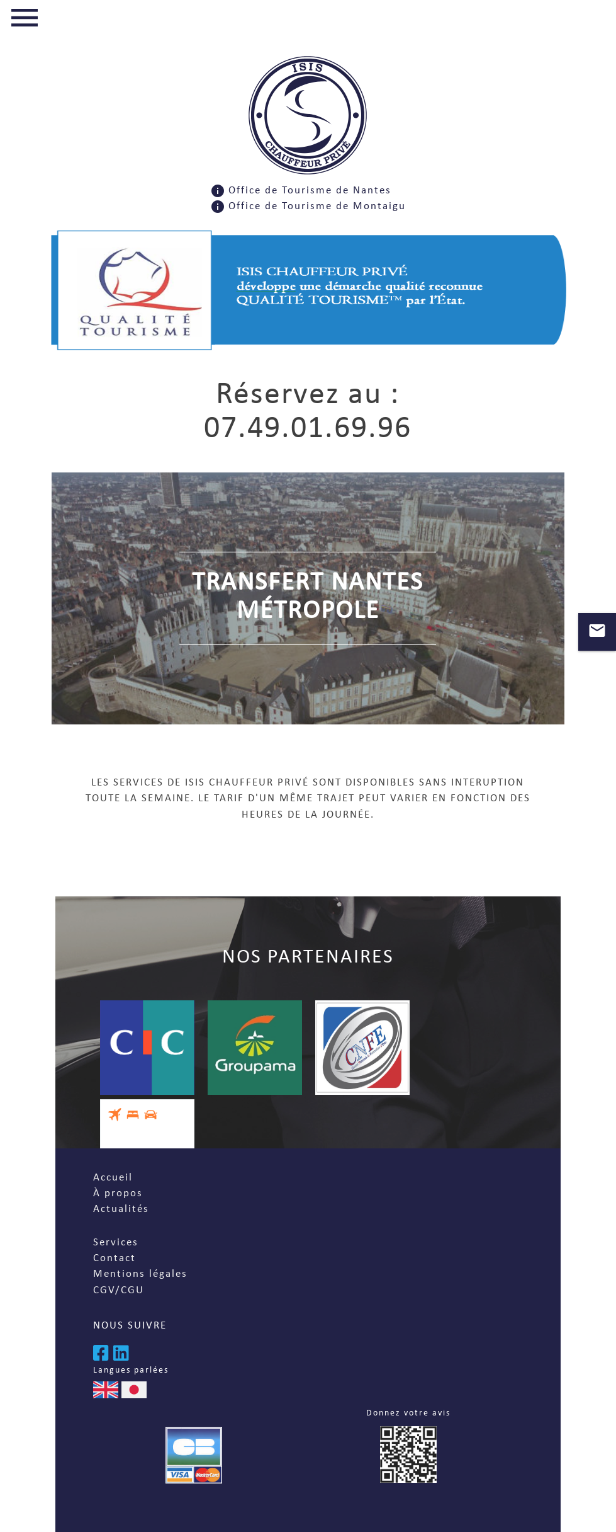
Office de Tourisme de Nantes (309, 190)
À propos (118, 1193)
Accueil (113, 1177)
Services (115, 1242)
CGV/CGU (118, 1290)
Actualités (121, 1209)
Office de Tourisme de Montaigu (317, 206)
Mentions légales (140, 1274)
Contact (114, 1258)
